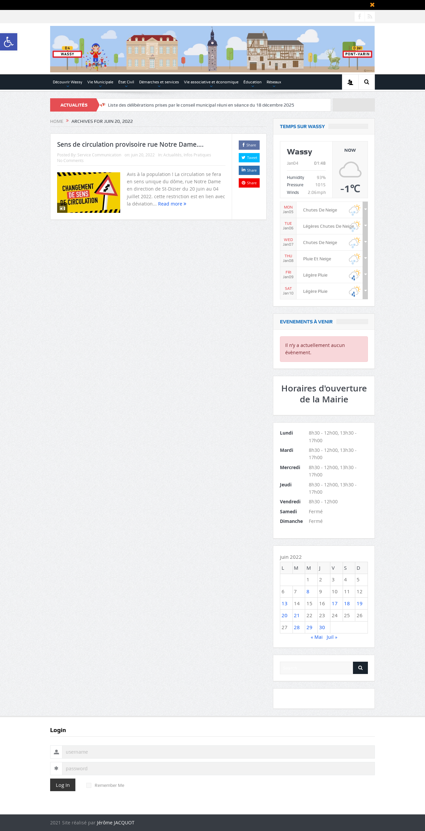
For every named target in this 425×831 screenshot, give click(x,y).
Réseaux (274, 82)
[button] (8, 41)
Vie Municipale (100, 82)
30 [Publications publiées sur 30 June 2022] (322, 627)
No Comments (70, 160)
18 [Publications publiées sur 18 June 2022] (347, 603)
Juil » (332, 637)
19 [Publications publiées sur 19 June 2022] (360, 603)
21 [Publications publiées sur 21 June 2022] (297, 615)
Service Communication (99, 154)
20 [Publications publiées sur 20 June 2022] (285, 615)
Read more (172, 204)
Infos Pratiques (197, 154)
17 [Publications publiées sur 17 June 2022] (335, 603)
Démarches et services (159, 82)
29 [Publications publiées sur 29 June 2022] (309, 627)
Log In (63, 785)
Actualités (172, 154)
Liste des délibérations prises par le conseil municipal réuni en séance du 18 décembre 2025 (201, 105)
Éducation (252, 82)
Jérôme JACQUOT (115, 822)
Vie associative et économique (211, 82)
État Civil (126, 82)
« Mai (317, 637)
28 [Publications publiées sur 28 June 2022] (297, 627)
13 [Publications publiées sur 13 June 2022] (285, 603)
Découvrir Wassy (67, 82)
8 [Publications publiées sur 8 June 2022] (307, 591)
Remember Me (105, 785)
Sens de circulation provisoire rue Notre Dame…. (130, 144)
